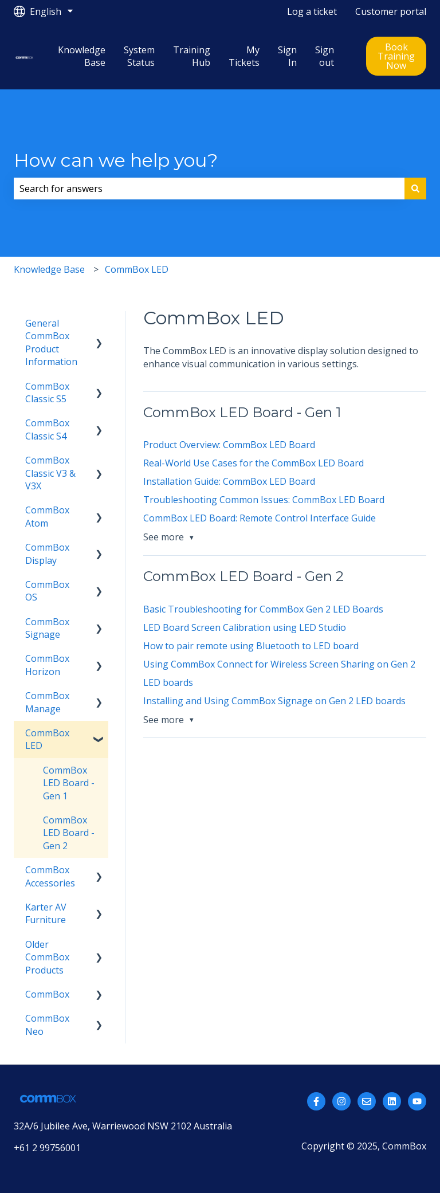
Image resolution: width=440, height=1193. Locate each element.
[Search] (415, 188)
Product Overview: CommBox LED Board (229, 444)
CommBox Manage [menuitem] (47, 702)
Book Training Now (396, 56)
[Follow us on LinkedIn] (392, 1101)
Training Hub (191, 56)
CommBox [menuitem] (47, 994)
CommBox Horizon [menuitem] (47, 664)
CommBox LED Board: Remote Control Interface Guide (259, 518)
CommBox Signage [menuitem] (47, 628)
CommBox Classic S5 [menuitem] (47, 392)
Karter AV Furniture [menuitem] (45, 913)
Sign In (287, 56)
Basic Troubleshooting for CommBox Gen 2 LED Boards (263, 609)
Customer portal (390, 11)
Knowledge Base (81, 56)
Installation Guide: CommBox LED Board (229, 481)
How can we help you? (116, 160)
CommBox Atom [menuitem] (47, 516)
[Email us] (367, 1101)
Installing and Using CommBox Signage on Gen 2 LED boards (274, 700)
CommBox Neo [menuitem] (47, 1024)
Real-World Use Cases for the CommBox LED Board (253, 463)
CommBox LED (136, 269)
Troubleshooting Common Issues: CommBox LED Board (263, 499)
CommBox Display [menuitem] (47, 553)
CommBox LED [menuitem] (47, 739)
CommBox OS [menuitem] (47, 590)
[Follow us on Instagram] (341, 1101)
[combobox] (209, 188)
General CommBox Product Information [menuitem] (51, 342)
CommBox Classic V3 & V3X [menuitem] (50, 473)
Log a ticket (312, 11)
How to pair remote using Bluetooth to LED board (251, 645)
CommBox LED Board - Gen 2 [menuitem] (69, 833)
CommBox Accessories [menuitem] (50, 876)
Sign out (324, 56)
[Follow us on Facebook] (316, 1101)
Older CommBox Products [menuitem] (47, 957)
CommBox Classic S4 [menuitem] (47, 429)
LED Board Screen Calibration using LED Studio (244, 627)
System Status (139, 56)
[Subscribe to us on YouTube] (417, 1101)
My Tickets (244, 56)
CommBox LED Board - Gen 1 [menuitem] (69, 783)
